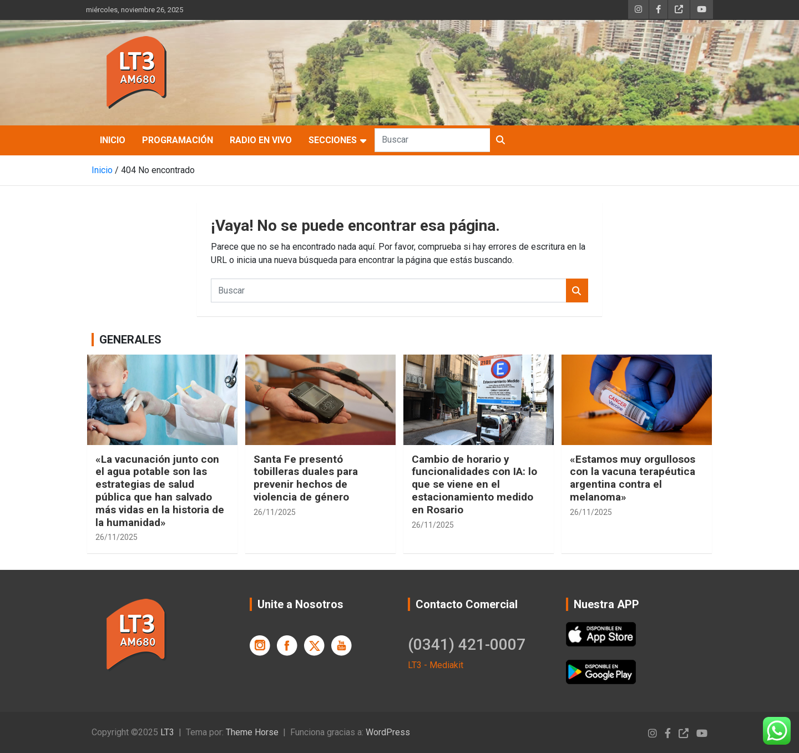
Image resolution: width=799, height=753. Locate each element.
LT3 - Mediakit (435, 665)
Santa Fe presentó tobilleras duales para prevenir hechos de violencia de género (306, 478)
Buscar (501, 140)
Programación (177, 140)
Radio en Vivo (261, 140)
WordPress (388, 732)
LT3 (167, 732)
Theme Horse (252, 732)
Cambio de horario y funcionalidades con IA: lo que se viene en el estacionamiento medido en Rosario (474, 484)
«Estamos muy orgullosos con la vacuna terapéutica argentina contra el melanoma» (632, 478)
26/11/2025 (116, 537)
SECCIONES (333, 140)
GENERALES (130, 339)
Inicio (112, 140)
